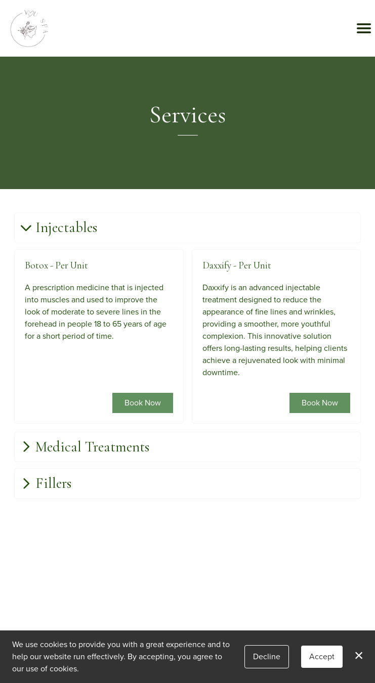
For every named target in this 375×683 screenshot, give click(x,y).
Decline (266, 656)
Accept (322, 656)
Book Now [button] (142, 402)
